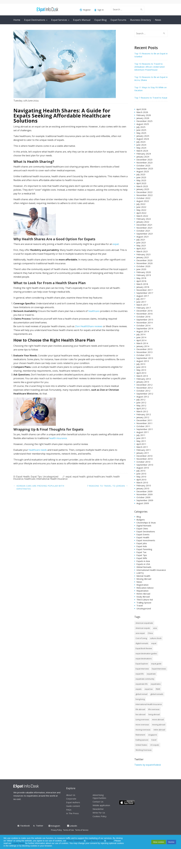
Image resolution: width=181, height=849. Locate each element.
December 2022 (144, 192)
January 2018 (142, 287)
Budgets (140, 519)
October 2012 (143, 390)
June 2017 (141, 301)
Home (16, 19)
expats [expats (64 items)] (139, 689)
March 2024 (142, 150)
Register (85, 9)
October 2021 (143, 230)
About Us (70, 795)
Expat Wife (141, 558)
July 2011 (140, 435)
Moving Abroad (143, 578)
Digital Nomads (143, 525)
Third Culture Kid (144, 599)
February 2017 (143, 307)
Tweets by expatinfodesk (147, 764)
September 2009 (144, 500)
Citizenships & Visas (146, 522)
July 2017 (140, 298)
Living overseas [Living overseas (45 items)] (142, 719)
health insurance (58, 438)
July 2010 (140, 470)
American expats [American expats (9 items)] (143, 628)
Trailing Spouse (143, 602)
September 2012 (144, 393)
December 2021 (144, 224)
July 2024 (140, 141)
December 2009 (144, 491)
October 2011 (143, 426)
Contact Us (98, 801)
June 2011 (141, 438)
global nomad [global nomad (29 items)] (141, 694)
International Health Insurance (51, 479)
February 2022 (143, 218)
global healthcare (96, 476)
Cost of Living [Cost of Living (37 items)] (141, 638)
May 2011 (141, 441)
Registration (142, 584)
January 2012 (142, 417)
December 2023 (144, 159)
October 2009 (143, 497)
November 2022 (144, 195)
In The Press (72, 813)
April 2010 (141, 479)
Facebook (25, 825)
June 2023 (141, 177)
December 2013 (144, 349)
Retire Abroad (143, 593)
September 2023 (144, 168)
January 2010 (142, 488)
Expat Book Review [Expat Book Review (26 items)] (144, 648)
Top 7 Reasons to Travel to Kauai (150, 97)
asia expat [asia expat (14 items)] (140, 633)
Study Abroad (143, 596)
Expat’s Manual (81, 19)
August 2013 (142, 361)
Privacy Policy (56, 830)
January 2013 (142, 381)
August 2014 (142, 331)
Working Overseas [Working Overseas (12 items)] (144, 750)
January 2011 (142, 452)
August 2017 (142, 295)
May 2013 (141, 369)
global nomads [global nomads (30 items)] (156, 694)
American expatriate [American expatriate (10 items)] (144, 623)
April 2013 (141, 372)
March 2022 (142, 215)
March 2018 (142, 284)
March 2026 (142, 112)
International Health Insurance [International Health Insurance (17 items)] (149, 704)
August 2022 (142, 201)
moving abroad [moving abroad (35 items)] (158, 724)
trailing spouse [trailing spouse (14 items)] (142, 740)
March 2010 (142, 482)
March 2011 (142, 447)
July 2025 (140, 127)
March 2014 (142, 343)
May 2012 (141, 405)
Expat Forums (118, 19)
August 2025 (142, 124)
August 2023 (142, 171)
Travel (139, 605)
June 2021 (141, 242)
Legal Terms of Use (95, 841)
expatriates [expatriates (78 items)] (156, 684)
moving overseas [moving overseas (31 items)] (143, 729)
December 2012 (144, 384)
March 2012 (142, 411)
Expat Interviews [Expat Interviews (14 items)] (159, 668)
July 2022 (140, 204)
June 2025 (141, 130)
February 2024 (143, 153)
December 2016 (144, 310)
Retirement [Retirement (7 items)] (140, 734)
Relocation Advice (145, 587)
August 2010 (142, 467)
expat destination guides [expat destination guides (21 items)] (146, 653)
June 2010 (141, 473)
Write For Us (99, 812)
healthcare (94, 311)
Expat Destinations (34, 19)
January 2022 (142, 221)
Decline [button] (171, 842)
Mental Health (143, 575)
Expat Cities (142, 528)
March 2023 (142, 186)
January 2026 (142, 118)
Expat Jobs (141, 543)
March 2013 (142, 375)
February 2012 (143, 414)
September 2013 (144, 358)
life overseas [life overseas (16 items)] (154, 709)
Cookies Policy (99, 816)
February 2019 (143, 275)
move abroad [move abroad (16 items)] (158, 719)
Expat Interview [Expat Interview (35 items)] (142, 668)
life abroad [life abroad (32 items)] (140, 709)
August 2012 (142, 396)
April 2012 (141, 408)
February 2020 (143, 272)
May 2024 (141, 147)
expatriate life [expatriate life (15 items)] (142, 684)
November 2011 (144, 423)
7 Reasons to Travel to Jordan (106, 485)
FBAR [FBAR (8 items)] (158, 689)
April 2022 (141, 212)
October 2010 (143, 461)
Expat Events (142, 534)
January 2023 (142, 189)
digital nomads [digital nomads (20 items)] (142, 643)
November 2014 (144, 322)
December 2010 (144, 455)
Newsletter (98, 809)
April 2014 (141, 340)
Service (109, 841)
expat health (79, 476)
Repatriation (142, 590)
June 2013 (141, 367)
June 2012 (141, 402)
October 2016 (143, 316)
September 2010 (144, 464)
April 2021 (141, 248)
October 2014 (143, 325)
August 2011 (142, 432)
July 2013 (140, 364)
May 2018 (141, 278)
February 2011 (143, 449)
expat (116, 244)
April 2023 (141, 183)
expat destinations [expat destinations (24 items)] (144, 658)
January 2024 (142, 156)
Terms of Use (68, 830)
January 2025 (142, 135)
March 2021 (142, 251)
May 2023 (141, 180)
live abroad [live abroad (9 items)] (140, 714)
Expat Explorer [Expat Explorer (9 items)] (142, 663)
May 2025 (141, 132)
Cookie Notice (18, 843)
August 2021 (142, 236)
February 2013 (143, 378)
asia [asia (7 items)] (155, 628)
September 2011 (144, 429)
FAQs (68, 809)
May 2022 (141, 210)
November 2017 (144, 290)
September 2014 (144, 328)
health (109, 476)
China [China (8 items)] (150, 633)
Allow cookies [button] (158, 842)
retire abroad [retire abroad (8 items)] (159, 729)
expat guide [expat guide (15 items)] (156, 663)
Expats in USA (143, 564)
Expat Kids (141, 546)
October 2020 (143, 266)
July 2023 (140, 174)
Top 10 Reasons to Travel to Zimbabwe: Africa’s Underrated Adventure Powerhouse (149, 66)
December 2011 (144, 420)
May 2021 (141, 245)
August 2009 (142, 503)
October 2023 (143, 165)
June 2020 (141, 269)
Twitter (39, 825)
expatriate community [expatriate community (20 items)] (145, 679)
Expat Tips (36, 476)
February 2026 (143, 115)
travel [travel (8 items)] (153, 740)
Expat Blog (100, 19)
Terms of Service (81, 830)
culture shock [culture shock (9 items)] (155, 638)
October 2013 (143, 355)
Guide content (73, 806)
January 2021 (142, 257)
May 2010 (141, 476)
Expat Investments (145, 540)
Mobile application (101, 805)
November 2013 (144, 352)
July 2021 (140, 239)
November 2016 (144, 313)
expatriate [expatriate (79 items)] (151, 674)
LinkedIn (72, 825)
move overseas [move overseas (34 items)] (142, 724)
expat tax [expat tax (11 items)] (149, 689)
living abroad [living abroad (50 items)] (154, 714)
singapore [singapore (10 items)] (152, 734)
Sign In (99, 9)
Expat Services (59, 19)
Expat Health (23, 476)
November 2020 (144, 263)
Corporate (71, 798)
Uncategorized (50, 476)
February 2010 (143, 485)
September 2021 (144, 233)
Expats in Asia (143, 561)
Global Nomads (143, 567)
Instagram (54, 825)
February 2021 (143, 254)
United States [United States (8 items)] (141, 745)
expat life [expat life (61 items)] (140, 674)
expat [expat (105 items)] (153, 643)
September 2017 (144, 292)
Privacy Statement (75, 841)
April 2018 (141, 281)
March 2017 (142, 304)
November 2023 (144, 162)
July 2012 (140, 399)
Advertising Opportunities (99, 796)
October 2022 (143, 198)
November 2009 (144, 494)
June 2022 (141, 207)
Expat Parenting (144, 549)
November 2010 (144, 458)
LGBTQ (140, 573)
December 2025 (144, 121)
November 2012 (144, 387)
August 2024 (142, 138)
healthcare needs (38, 449)
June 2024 (141, 144)
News (158, 19)
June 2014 (141, 337)
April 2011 (141, 444)
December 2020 (144, 260)
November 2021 (144, 227)
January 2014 (142, 346)
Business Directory (140, 19)
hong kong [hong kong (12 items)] (140, 699)
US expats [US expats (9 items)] (154, 745)
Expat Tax (141, 552)
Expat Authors (73, 802)
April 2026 (141, 109)
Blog (138, 516)
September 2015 (144, 319)
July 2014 (140, 334)
